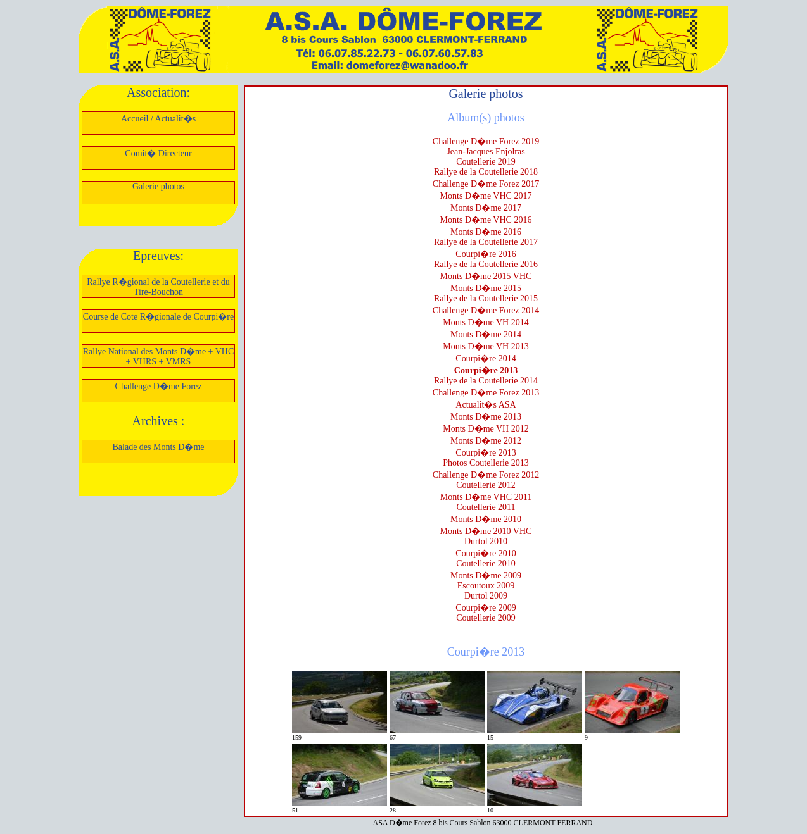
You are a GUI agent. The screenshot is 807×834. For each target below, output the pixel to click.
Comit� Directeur (158, 153)
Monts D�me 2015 (485, 288)
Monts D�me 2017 (485, 208)
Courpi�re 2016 (485, 254)
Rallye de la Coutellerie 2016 (486, 264)
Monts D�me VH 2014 (485, 322)
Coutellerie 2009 (486, 618)
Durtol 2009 (485, 596)
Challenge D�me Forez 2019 (486, 141)
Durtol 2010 (485, 541)
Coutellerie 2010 (486, 563)
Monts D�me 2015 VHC (486, 276)
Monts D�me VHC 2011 (485, 497)
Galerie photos (158, 186)
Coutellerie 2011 (485, 507)
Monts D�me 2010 (485, 519)
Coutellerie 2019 (486, 161)
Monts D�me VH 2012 (485, 428)
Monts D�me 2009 (485, 575)
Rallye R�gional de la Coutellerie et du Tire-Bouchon (158, 287)
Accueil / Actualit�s (158, 118)
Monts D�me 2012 (485, 440)
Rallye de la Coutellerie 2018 (486, 172)
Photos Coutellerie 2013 (485, 463)
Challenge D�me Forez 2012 (486, 475)
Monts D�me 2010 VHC (486, 531)
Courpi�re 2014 (485, 358)
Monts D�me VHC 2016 (486, 220)
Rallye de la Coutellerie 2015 (486, 298)
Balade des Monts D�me (158, 447)
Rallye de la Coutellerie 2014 (486, 380)
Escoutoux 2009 (486, 585)
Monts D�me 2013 (485, 416)
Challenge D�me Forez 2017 (486, 184)
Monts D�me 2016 (485, 232)
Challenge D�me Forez (158, 386)
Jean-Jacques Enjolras (485, 151)
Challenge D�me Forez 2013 (486, 392)
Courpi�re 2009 (485, 608)
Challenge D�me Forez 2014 (486, 310)
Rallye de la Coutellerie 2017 (486, 242)
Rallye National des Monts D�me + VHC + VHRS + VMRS (158, 356)
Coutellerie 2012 (486, 485)
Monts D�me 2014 (485, 334)
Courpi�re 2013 (486, 370)
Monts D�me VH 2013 (485, 346)
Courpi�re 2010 (485, 553)
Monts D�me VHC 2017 (486, 196)
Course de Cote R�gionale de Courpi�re (158, 316)
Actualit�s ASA (485, 404)
